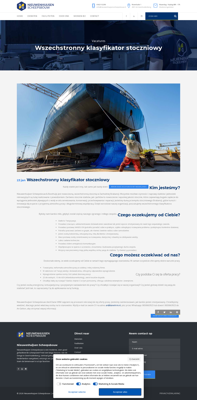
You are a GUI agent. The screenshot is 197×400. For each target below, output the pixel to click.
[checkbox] (65, 383)
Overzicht (134, 359)
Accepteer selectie (77, 392)
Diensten (78, 339)
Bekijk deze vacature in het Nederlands (128, 187)
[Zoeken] (175, 16)
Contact (77, 352)
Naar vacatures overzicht (165, 317)
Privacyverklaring (170, 393)
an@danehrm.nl (113, 306)
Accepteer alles (120, 392)
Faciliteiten (79, 343)
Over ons (78, 347)
